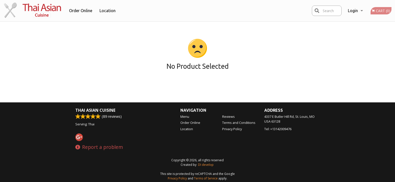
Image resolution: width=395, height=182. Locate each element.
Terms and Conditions (238, 122)
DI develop (206, 165)
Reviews (228, 116)
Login (353, 10)
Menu (184, 116)
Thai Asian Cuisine (95, 110)
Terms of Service (206, 178)
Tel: (277, 129)
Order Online (80, 10)
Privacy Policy (232, 129)
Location (108, 10)
